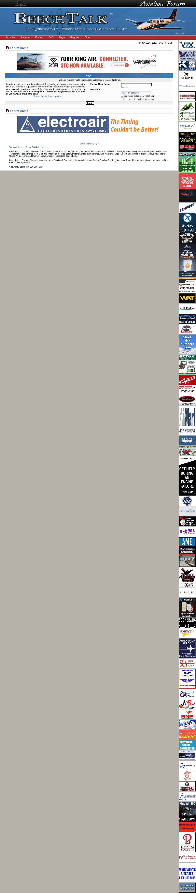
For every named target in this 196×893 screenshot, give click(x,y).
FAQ (51, 37)
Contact (39, 37)
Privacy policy (54, 96)
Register (74, 37)
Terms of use (39, 96)
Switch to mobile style (89, 144)
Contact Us (42, 147)
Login (62, 37)
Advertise (10, 37)
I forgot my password (130, 93)
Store (88, 37)
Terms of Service (16, 147)
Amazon (25, 37)
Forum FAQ (31, 147)
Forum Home (19, 48)
